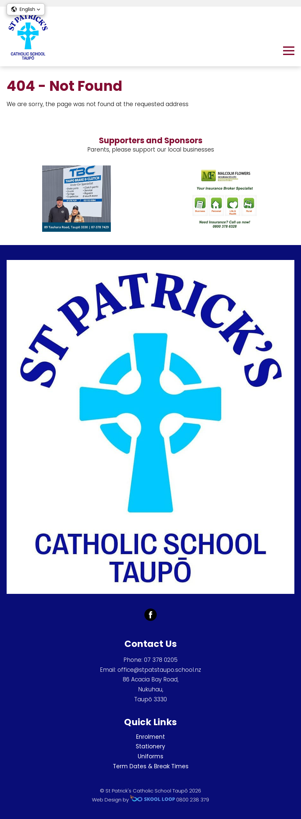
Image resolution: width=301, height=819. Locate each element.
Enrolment (150, 737)
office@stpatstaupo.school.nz (159, 670)
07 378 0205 (161, 660)
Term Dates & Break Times (150, 766)
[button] (25, 9)
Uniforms (150, 756)
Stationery (150, 746)
